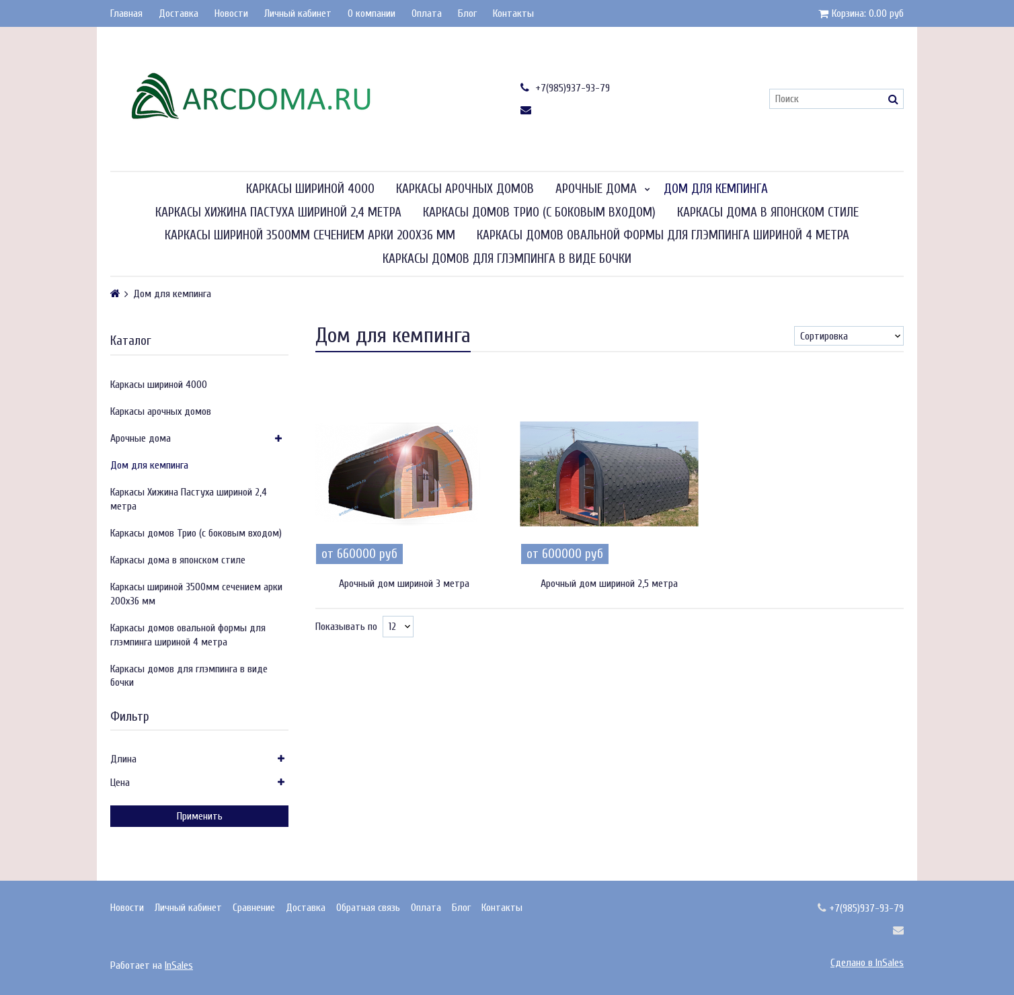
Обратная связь (368, 908)
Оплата (427, 13)
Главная (126, 13)
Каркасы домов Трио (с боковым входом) (539, 212)
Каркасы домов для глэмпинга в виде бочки (507, 258)
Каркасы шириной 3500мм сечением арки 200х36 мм (310, 235)
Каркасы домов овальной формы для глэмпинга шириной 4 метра (663, 235)
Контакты (513, 13)
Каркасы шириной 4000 (310, 189)
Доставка (178, 13)
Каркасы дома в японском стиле (768, 212)
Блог (467, 13)
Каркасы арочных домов (465, 189)
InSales (179, 965)
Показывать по (346, 626)
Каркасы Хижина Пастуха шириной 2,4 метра (278, 212)
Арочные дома (596, 189)
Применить (200, 816)
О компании (371, 13)
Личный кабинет (298, 13)
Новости (231, 13)
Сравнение (254, 908)
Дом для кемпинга (716, 189)
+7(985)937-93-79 (565, 87)
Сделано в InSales (867, 963)
